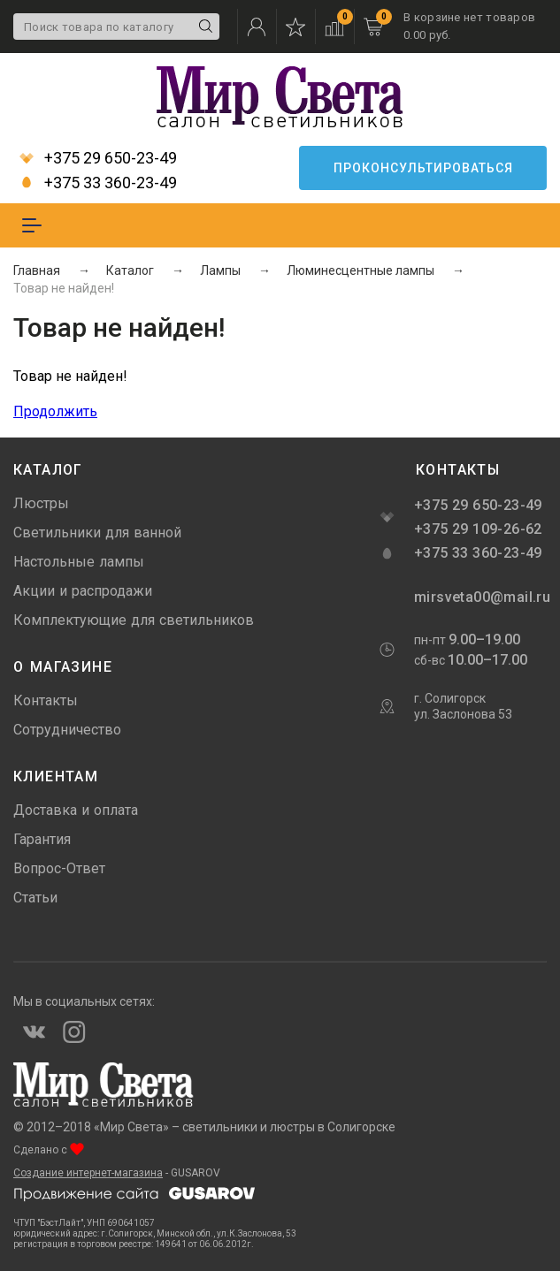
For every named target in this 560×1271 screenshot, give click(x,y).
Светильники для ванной (97, 532)
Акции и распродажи (82, 590)
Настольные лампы (78, 561)
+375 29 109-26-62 (478, 529)
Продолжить (55, 411)
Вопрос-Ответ (59, 868)
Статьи (35, 897)
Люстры (41, 503)
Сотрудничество (67, 729)
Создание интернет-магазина (88, 1173)
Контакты (45, 700)
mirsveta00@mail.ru (480, 597)
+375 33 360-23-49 (98, 183)
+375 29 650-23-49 (98, 158)
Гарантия (42, 839)
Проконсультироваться (423, 168)
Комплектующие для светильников (133, 620)
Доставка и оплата (75, 810)
